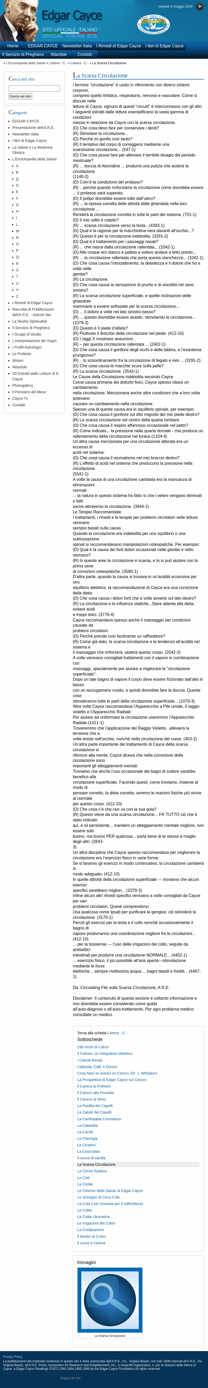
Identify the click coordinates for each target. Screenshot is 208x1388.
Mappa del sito (70, 1378)
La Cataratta (87, 1125)
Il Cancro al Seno (91, 1099)
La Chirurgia (87, 1138)
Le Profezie (21, 354)
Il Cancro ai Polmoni (94, 1086)
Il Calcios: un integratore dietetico (105, 1053)
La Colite (84, 1210)
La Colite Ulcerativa (93, 1217)
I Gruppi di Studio (26, 334)
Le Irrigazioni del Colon (96, 1223)
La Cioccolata (88, 1151)
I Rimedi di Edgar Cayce (118, 46)
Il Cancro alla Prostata (95, 1093)
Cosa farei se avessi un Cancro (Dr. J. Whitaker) (117, 1073)
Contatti (85, 54)
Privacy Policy (13, 1357)
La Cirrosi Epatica (92, 1171)
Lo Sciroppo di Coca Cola (98, 1197)
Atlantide (59, 54)
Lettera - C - (58, 63)
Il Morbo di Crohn (91, 1236)
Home (12, 46)
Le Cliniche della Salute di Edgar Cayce (110, 1191)
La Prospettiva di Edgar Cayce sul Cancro (112, 1080)
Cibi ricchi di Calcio (93, 1047)
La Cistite (85, 1184)
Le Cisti (83, 1178)
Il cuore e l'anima (91, 1243)
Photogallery (22, 385)
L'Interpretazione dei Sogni (34, 341)
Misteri (17, 360)
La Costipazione (90, 1230)
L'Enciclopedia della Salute (26, 63)
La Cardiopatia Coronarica (99, 1119)
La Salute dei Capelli (94, 1112)
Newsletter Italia (77, 46)
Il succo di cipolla (91, 1158)
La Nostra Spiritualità (29, 321)
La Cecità (85, 1132)
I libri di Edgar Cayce (164, 46)
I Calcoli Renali (89, 1060)
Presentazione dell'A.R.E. (33, 128)
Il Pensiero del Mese (29, 392)
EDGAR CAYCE (43, 46)
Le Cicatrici (86, 1145)
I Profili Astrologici (27, 347)
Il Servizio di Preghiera (23, 54)
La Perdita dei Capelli (95, 1106)
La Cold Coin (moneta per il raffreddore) (110, 1204)
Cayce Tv (20, 398)
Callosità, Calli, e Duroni (97, 1067)
